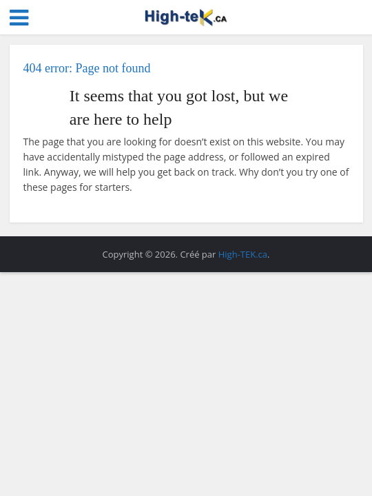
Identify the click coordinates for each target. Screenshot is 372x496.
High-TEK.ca (242, 254)
